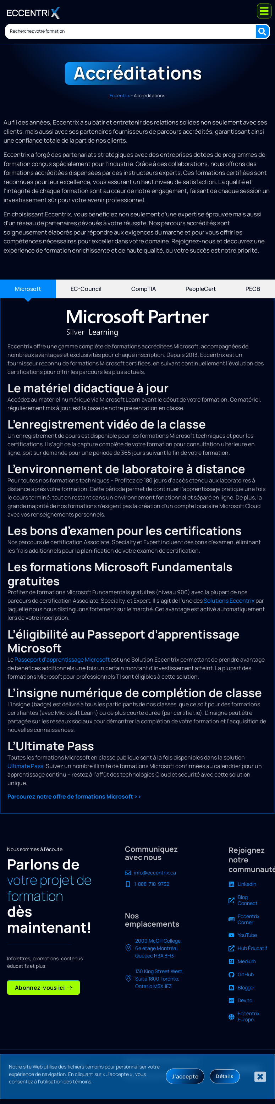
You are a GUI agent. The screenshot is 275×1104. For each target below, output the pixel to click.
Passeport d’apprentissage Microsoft (62, 659)
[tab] (28, 289)
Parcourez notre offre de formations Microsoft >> (74, 796)
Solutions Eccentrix (229, 601)
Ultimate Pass (25, 766)
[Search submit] (263, 30)
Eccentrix (120, 95)
